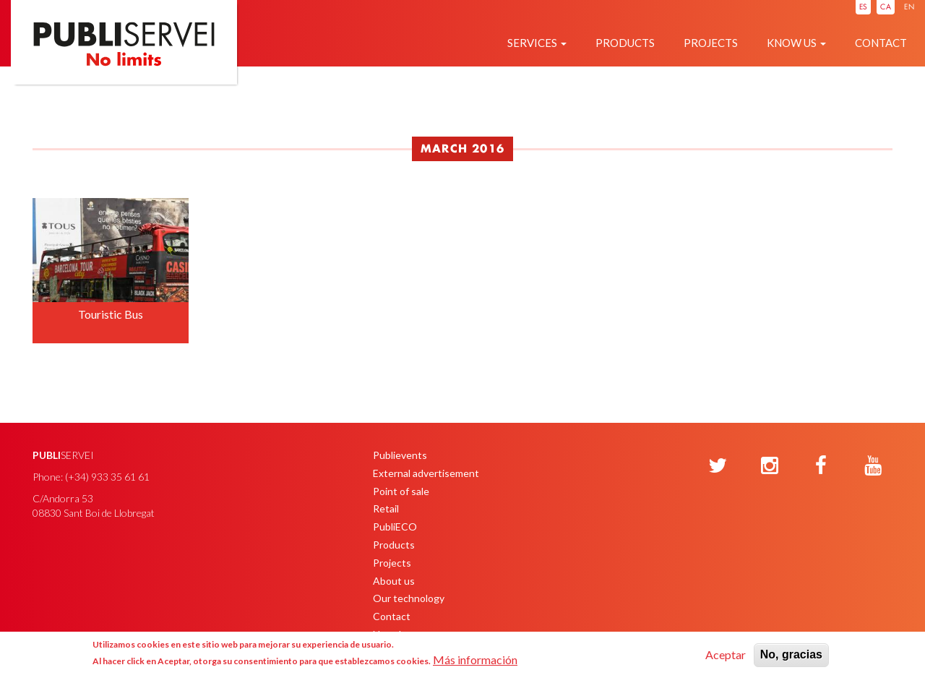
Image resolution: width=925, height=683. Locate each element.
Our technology (408, 598)
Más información (475, 659)
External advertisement (426, 473)
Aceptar (725, 654)
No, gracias (791, 654)
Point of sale (401, 491)
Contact (881, 42)
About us (394, 581)
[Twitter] (717, 466)
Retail (386, 508)
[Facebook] (821, 466)
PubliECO (395, 526)
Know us (796, 42)
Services (537, 42)
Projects (711, 42)
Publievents (400, 455)
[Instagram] (770, 466)
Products (625, 42)
